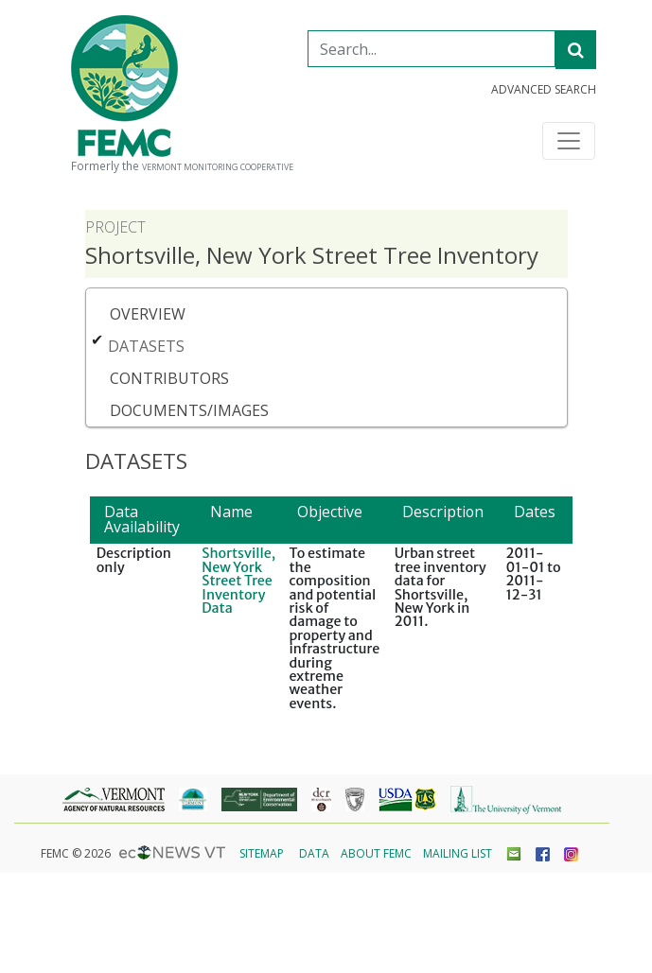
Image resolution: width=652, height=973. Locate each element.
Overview (147, 314)
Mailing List (457, 853)
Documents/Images (189, 410)
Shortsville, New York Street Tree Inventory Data (238, 581)
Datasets (146, 346)
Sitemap (261, 853)
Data (314, 853)
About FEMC (376, 853)
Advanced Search (543, 90)
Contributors (169, 378)
